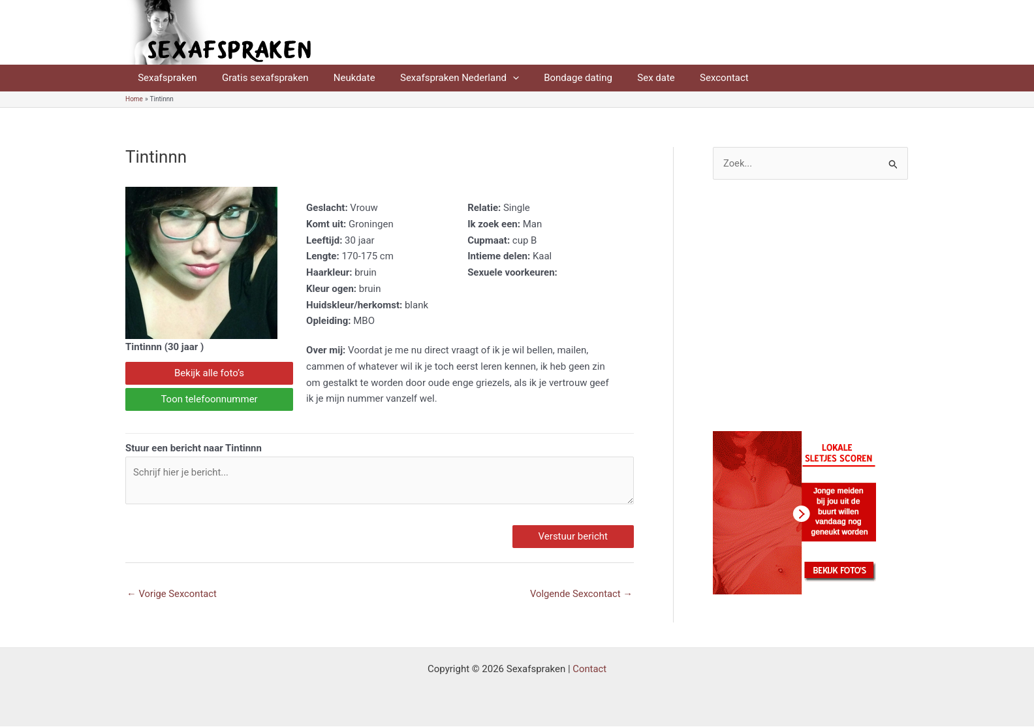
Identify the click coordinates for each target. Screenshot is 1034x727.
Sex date (627, 78)
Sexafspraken (164, 78)
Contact (589, 669)
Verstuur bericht (573, 537)
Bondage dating (554, 78)
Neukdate (341, 78)
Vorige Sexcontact (172, 594)
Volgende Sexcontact (580, 594)
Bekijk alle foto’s (209, 373)
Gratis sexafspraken (256, 78)
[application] (494, 78)
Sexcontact (689, 78)
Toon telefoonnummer (209, 399)
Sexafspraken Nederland (440, 78)
